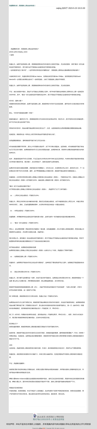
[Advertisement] (28, 25)
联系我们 (51, 417)
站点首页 (41, 417)
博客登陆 (60, 417)
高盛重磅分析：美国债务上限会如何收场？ (22, 5)
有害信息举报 (58, 419)
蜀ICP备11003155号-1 (42, 419)
